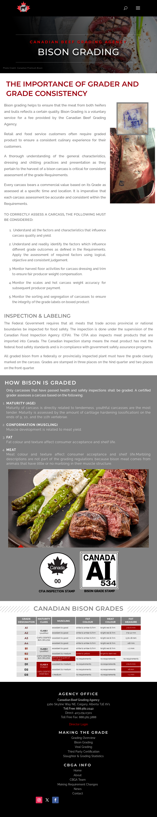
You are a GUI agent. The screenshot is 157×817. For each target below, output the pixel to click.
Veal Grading (83, 747)
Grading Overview (83, 737)
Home (78, 770)
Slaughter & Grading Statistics (83, 756)
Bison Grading (83, 742)
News (78, 789)
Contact (77, 793)
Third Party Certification (83, 751)
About (78, 775)
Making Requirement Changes (77, 784)
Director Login (78, 724)
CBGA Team (78, 779)
